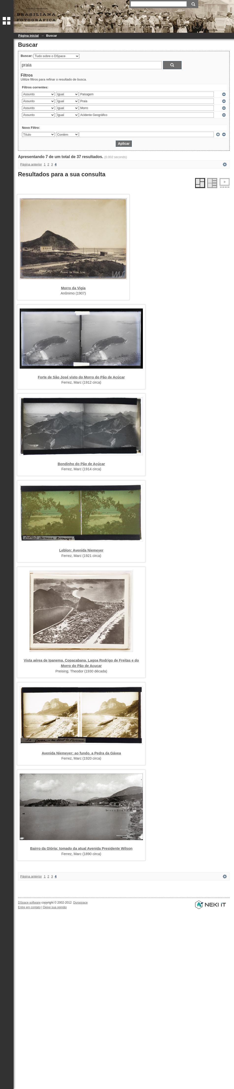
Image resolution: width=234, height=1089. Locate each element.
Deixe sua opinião (55, 907)
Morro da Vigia (73, 288)
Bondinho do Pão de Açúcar (81, 464)
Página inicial (28, 35)
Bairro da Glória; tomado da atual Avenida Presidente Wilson (81, 848)
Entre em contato (29, 907)
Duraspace (80, 902)
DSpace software (29, 902)
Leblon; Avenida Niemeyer (81, 550)
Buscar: (27, 56)
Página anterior (31, 164)
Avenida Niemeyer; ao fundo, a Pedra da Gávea (81, 753)
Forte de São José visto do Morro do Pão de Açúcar (81, 377)
